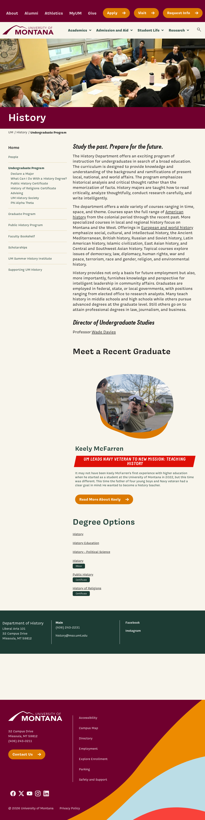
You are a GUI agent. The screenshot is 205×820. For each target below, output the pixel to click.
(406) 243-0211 (20, 741)
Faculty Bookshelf (21, 236)
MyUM (75, 13)
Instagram (133, 630)
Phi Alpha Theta (22, 203)
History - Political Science (91, 552)
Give (92, 13)
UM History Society (25, 198)
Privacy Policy (70, 808)
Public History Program (25, 225)
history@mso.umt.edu (71, 636)
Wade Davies (104, 332)
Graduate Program (21, 214)
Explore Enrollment (93, 759)
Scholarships (17, 247)
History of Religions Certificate (33, 188)
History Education (86, 543)
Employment (88, 749)
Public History (83, 575)
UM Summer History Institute (30, 259)
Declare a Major (22, 174)
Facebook (132, 622)
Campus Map (88, 728)
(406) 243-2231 (68, 627)
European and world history (167, 227)
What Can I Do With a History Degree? (39, 179)
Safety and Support (93, 780)
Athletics (54, 13)
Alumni (31, 13)
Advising (17, 193)
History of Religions (87, 588)
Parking (84, 769)
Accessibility (88, 718)
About (12, 13)
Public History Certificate (29, 183)
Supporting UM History (25, 270)
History (78, 534)
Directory (85, 738)
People (13, 157)
